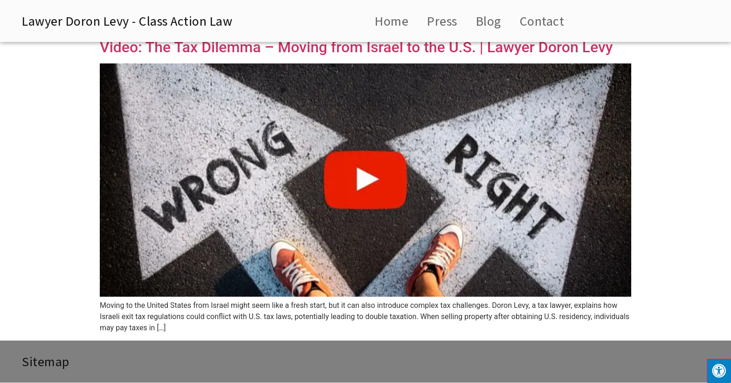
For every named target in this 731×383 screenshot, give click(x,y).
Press (442, 20)
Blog (488, 20)
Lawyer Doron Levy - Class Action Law (127, 20)
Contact (542, 20)
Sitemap (45, 361)
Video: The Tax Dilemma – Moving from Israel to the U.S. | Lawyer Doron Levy (356, 47)
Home (391, 20)
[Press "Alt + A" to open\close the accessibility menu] (719, 371)
